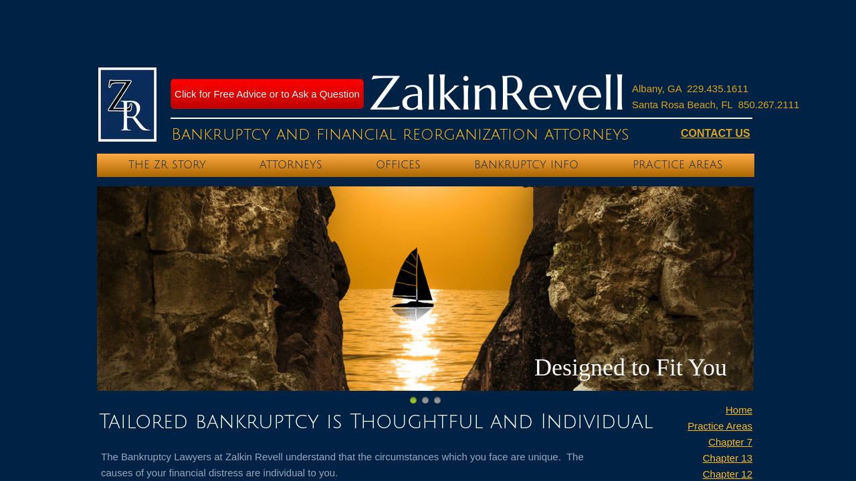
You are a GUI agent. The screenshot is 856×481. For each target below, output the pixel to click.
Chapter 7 (730, 442)
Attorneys (290, 165)
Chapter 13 (727, 458)
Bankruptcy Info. (526, 165)
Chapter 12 (727, 474)
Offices (398, 165)
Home (739, 410)
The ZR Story (167, 165)
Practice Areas (719, 426)
